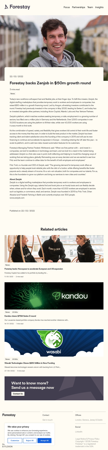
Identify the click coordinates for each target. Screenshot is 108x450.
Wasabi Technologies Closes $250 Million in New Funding (30, 363)
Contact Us (18, 394)
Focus (67, 7)
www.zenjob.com (17, 198)
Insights (99, 7)
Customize (15, 440)
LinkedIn (78, 432)
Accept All (44, 440)
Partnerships (78, 7)
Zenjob (91, 99)
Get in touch (47, 420)
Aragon (58, 105)
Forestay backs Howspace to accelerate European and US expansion (34, 269)
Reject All (29, 440)
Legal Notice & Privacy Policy (87, 439)
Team (90, 7)
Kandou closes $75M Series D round (20, 316)
